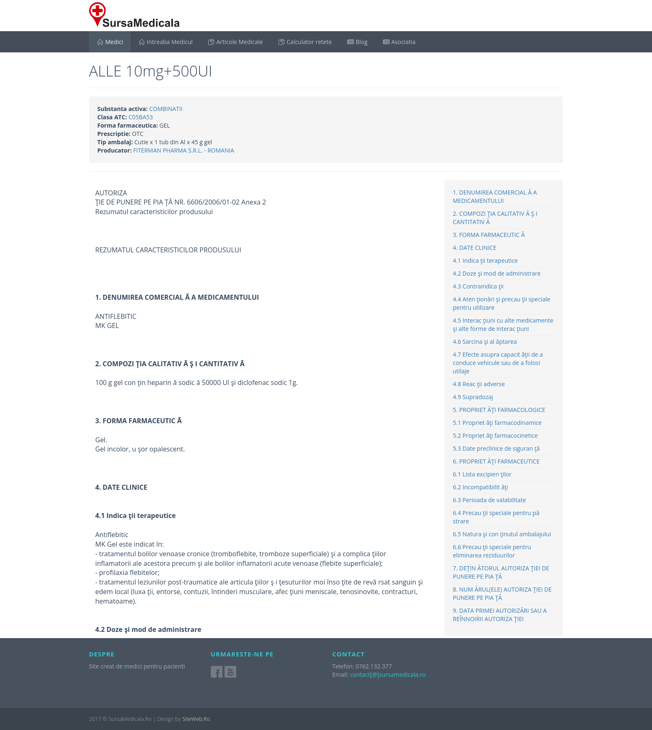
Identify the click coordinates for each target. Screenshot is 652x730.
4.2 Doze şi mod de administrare (497, 273)
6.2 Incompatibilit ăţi (480, 487)
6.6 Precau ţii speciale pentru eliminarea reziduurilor (492, 551)
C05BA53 (140, 117)
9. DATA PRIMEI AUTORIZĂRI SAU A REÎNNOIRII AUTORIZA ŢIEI (500, 615)
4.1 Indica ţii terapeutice (485, 260)
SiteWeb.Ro (196, 719)
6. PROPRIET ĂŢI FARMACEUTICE (496, 461)
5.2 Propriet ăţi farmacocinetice (495, 435)
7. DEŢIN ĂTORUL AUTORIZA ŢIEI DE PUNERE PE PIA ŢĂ (501, 572)
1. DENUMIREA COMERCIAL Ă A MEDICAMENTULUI (495, 196)
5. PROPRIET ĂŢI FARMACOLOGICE (499, 410)
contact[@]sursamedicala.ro (388, 674)
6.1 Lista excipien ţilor (482, 474)
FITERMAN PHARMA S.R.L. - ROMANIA (183, 150)
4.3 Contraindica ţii (478, 286)
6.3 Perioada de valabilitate (489, 500)
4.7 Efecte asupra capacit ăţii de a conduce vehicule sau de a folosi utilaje (498, 362)
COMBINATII (166, 109)
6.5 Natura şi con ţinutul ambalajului (502, 534)
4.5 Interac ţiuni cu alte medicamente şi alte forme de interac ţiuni (503, 324)
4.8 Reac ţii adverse (479, 384)
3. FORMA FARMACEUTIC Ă (489, 235)
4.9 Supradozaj (473, 397)
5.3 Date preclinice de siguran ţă (496, 448)
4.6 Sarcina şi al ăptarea (485, 341)
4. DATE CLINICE (474, 248)
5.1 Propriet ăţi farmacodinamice (497, 423)
